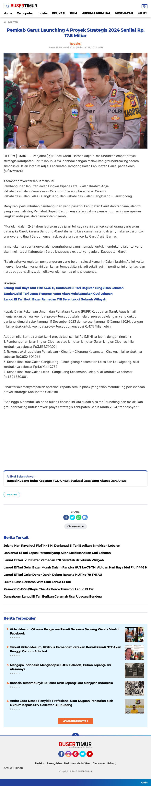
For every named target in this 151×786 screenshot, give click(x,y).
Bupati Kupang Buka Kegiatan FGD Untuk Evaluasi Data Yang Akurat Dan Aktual (67, 481)
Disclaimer (98, 763)
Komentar (75, 526)
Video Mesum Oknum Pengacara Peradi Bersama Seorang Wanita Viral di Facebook (64, 631)
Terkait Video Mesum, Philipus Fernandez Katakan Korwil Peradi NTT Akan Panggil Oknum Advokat (65, 649)
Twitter (84, 756)
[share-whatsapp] (78, 517)
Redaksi (39, 763)
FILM (73, 13)
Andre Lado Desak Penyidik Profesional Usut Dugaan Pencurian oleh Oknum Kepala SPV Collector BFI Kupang (61, 703)
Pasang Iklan (54, 763)
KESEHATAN (124, 13)
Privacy (111, 763)
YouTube (92, 756)
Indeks (42, 13)
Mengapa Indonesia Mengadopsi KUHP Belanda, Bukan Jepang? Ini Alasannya (60, 667)
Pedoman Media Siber (77, 763)
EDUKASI (58, 13)
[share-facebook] (66, 517)
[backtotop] (75, 736)
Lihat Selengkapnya (75, 720)
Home (8, 13)
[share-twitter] (72, 517)
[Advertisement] (75, 437)
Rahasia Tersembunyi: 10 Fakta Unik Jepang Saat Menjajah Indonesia (61, 683)
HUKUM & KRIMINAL (96, 13)
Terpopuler (25, 13)
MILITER (12, 494)
